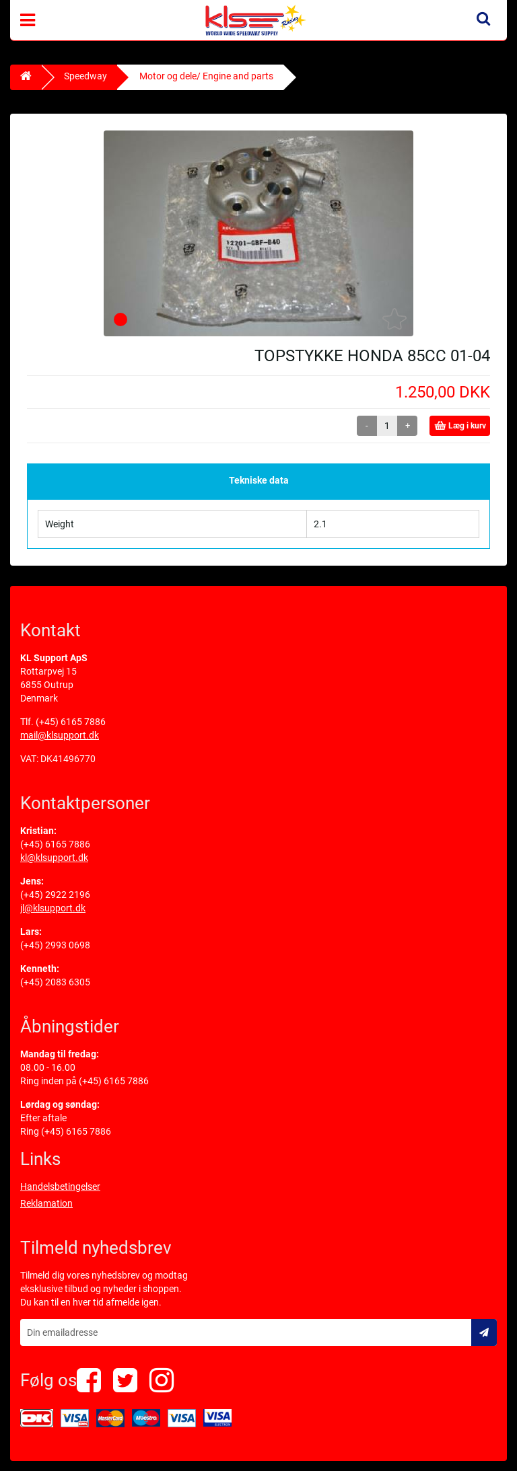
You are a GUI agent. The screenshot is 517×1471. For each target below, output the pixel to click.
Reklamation (46, 1203)
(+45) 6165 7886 (71, 721)
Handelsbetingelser (60, 1186)
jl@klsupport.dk (52, 908)
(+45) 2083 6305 (55, 982)
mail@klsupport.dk (59, 735)
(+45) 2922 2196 (55, 894)
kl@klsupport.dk (54, 857)
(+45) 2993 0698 (55, 945)
